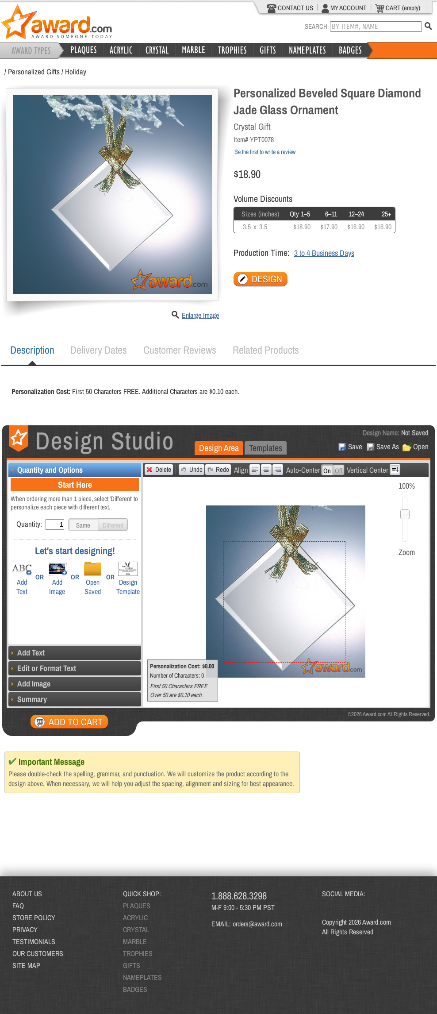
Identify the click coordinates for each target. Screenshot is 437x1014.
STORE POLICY (33, 917)
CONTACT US (290, 8)
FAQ (18, 905)
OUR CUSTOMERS (37, 953)
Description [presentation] (32, 350)
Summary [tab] (27, 699)
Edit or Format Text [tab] (42, 668)
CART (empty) (397, 8)
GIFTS (131, 965)
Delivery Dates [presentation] (98, 350)
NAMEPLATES (142, 977)
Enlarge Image (200, 315)
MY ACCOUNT (344, 8)
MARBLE (135, 941)
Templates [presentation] (265, 448)
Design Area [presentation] (219, 448)
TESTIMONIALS (33, 941)
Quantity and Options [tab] (45, 469)
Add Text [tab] (26, 652)
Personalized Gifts (34, 71)
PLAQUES (136, 905)
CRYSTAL (136, 929)
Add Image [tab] (29, 683)
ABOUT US (27, 893)
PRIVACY (25, 929)
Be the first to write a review (264, 152)
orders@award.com (257, 924)
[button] (83, 524)
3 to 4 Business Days (324, 252)
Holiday (75, 71)
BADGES (135, 989)
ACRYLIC (135, 917)
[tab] (32, 350)
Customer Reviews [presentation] (179, 350)
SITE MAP (26, 965)
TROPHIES (138, 953)
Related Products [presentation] (266, 350)
